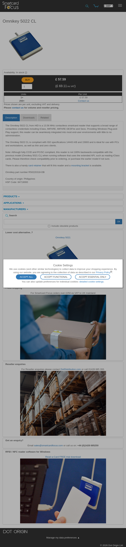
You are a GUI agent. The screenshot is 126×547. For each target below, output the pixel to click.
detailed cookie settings (91, 281)
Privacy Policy (103, 272)
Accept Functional (55, 276)
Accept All (26, 276)
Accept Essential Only (92, 276)
